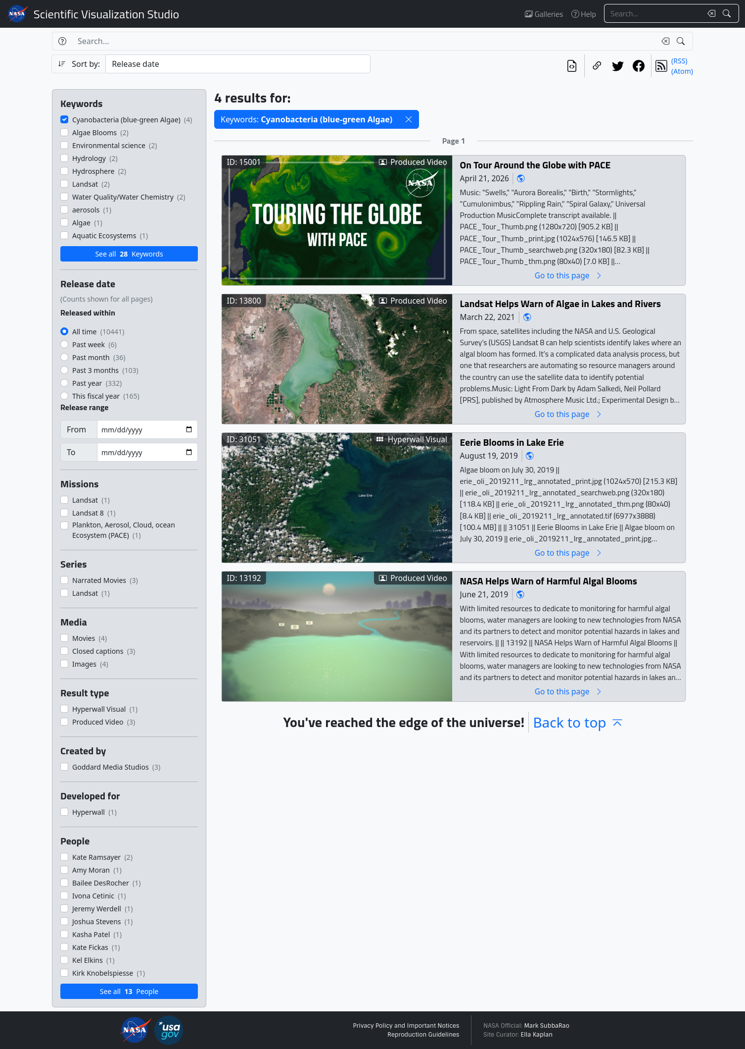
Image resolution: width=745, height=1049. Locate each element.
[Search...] (653, 13)
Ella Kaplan (537, 1035)
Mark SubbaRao (546, 1026)
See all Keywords (129, 254)
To (71, 452)
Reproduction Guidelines (423, 1035)
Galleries (544, 14)
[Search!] (728, 13)
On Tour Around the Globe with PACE (535, 164)
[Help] (62, 41)
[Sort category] (238, 63)
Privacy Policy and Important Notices (406, 1026)
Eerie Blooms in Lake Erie (512, 442)
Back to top (578, 722)
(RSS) (679, 60)
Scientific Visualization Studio (106, 14)
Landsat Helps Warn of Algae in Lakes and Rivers (560, 303)
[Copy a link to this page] (597, 65)
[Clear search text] (709, 13)
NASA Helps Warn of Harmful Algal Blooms (548, 580)
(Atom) (682, 71)
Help (583, 14)
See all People (129, 991)
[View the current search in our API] (571, 65)
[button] (408, 119)
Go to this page (569, 275)
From (76, 429)
